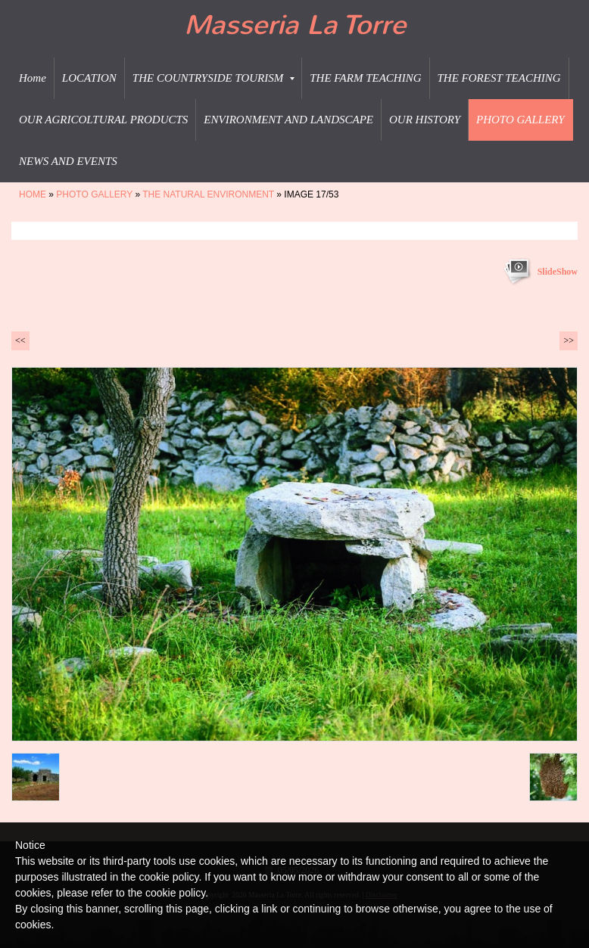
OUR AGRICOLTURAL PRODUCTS (103, 119)
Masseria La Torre (295, 25)
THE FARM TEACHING (365, 78)
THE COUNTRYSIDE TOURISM (213, 78)
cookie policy (175, 893)
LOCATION (89, 78)
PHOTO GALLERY (520, 119)
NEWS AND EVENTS (68, 161)
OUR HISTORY (424, 119)
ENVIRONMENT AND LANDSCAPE (288, 119)
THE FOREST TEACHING (499, 78)
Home (32, 78)
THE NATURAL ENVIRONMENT (208, 194)
